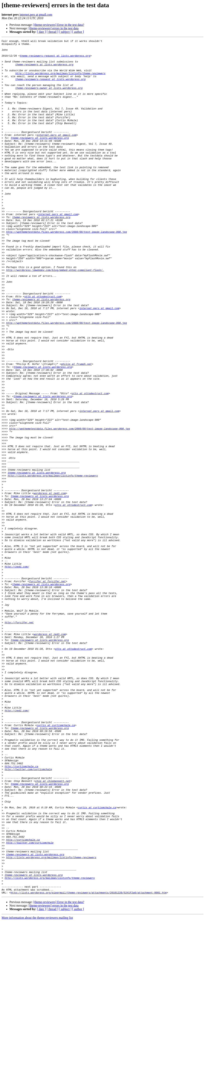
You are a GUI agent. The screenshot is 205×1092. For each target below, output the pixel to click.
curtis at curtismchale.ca (56, 862)
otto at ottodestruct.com (42, 348)
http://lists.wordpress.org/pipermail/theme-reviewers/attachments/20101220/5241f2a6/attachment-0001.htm (89, 1063)
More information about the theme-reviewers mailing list (37, 1088)
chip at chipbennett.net (52, 929)
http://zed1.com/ (17, 672)
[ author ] (78, 31)
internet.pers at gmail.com (36, 14)
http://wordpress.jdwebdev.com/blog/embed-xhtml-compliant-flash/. (55, 316)
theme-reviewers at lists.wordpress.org (44, 69)
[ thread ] (52, 31)
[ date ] (41, 31)
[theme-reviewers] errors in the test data (54, 28)
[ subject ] (65, 31)
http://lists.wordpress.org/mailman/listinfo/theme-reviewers (60, 80)
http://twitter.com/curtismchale (28, 915)
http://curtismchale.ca (21, 912)
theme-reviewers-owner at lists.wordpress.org (48, 98)
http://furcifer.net (19, 739)
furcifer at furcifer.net (47, 690)
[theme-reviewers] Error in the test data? (58, 24)
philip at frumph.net (76, 429)
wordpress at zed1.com (50, 584)
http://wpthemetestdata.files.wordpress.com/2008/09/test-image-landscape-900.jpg (66, 270)
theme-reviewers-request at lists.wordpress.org (55, 59)
